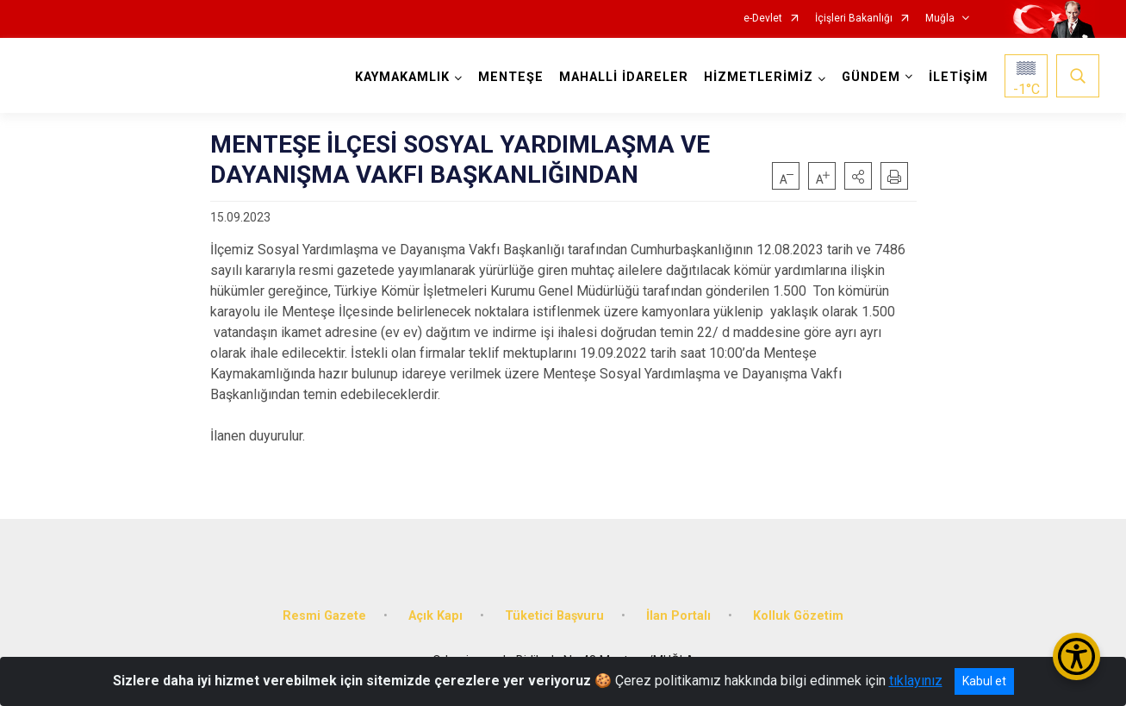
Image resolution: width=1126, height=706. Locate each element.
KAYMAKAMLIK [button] (402, 77)
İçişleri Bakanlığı (854, 18)
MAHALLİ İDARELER (623, 77)
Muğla (940, 18)
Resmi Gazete (324, 616)
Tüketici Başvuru (554, 616)
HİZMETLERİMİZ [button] (758, 77)
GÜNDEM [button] (871, 77)
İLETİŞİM (958, 77)
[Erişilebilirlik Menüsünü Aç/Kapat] (1076, 656)
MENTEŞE (511, 77)
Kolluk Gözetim (798, 616)
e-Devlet (762, 18)
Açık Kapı (435, 616)
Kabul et (984, 681)
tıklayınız (915, 680)
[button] (858, 176)
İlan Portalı (678, 616)
